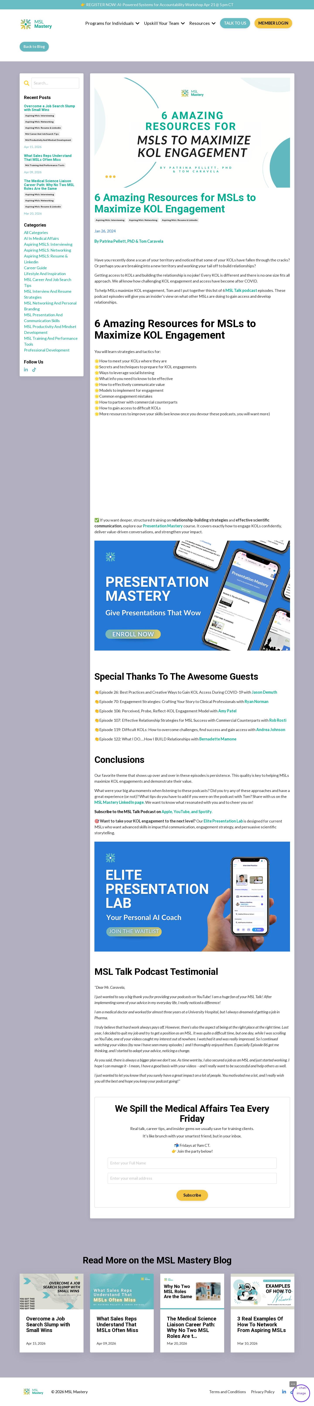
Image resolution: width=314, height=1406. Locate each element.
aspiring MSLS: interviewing (48, 244)
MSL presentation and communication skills (43, 317)
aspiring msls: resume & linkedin (180, 220)
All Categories (36, 232)
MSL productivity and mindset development (50, 329)
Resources (202, 23)
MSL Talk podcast (241, 290)
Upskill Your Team (164, 23)
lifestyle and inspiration (45, 273)
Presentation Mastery (163, 525)
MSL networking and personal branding (50, 306)
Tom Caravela (151, 241)
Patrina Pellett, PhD (117, 241)
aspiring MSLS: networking (47, 250)
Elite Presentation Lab (223, 821)
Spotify (205, 811)
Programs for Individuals (112, 23)
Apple (167, 811)
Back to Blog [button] (34, 46)
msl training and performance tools (44, 165)
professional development (47, 350)
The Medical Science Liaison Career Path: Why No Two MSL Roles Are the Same (49, 185)
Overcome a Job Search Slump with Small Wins (49, 108)
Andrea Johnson (270, 729)
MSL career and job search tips (47, 282)
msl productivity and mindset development (48, 140)
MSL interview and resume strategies (48, 294)
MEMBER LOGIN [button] (273, 23)
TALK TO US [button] (235, 23)
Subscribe (192, 1195)
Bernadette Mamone (217, 739)
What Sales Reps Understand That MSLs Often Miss (48, 157)
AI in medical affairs (41, 238)
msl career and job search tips (42, 134)
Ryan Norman (256, 701)
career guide (35, 267)
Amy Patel (227, 710)
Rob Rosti (277, 720)
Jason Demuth (264, 692)
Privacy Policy (263, 1391)
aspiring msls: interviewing (110, 220)
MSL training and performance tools (51, 341)
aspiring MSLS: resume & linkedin (46, 259)
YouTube (181, 811)
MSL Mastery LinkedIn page (119, 802)
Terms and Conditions (227, 1391)
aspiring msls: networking (143, 220)
